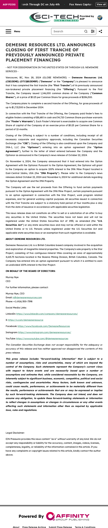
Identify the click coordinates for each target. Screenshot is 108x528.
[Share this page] (100, 31)
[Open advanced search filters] (92, 31)
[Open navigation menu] (13, 31)
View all (101, 4)
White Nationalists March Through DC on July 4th (34, 4)
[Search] (67, 31)
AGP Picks (9, 4)
